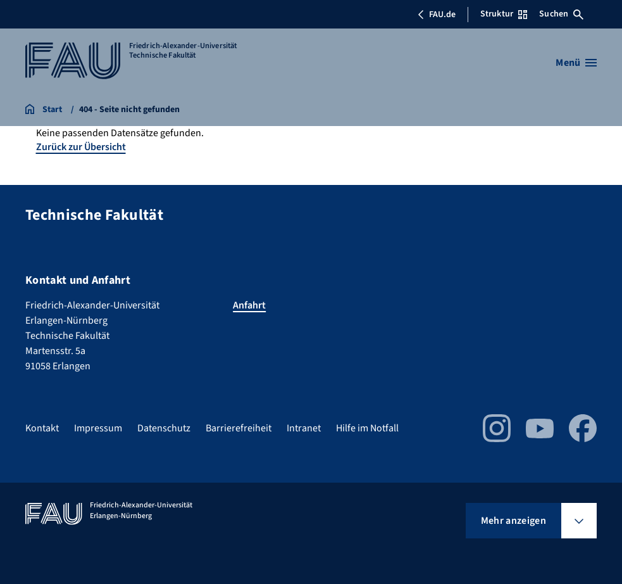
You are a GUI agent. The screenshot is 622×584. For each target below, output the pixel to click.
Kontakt (42, 428)
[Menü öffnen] (576, 63)
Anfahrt (249, 305)
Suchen (561, 14)
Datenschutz (163, 428)
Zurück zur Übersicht (81, 147)
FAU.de (436, 14)
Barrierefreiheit (238, 428)
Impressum (98, 428)
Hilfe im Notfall (367, 428)
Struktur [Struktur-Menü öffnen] (503, 14)
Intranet (304, 428)
